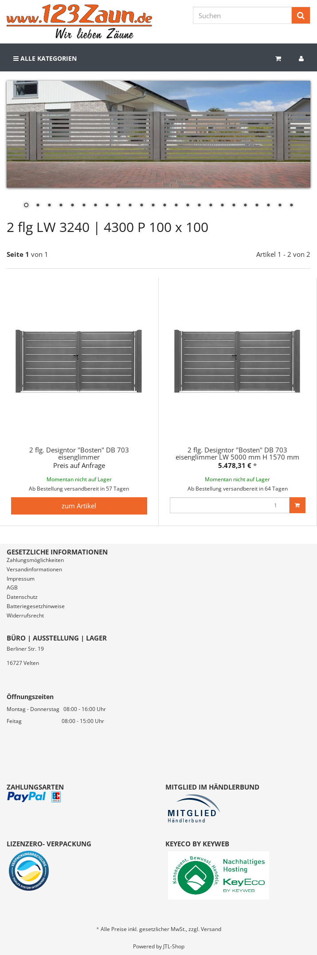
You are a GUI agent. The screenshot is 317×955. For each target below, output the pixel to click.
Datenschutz (22, 597)
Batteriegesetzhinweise (36, 606)
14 (176, 206)
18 (222, 206)
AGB (12, 587)
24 (291, 206)
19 (234, 206)
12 (153, 206)
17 (210, 206)
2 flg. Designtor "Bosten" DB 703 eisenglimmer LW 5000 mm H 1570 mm (237, 453)
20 (245, 206)
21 (257, 206)
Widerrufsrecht (25, 615)
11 (141, 206)
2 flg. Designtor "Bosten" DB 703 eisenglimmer (79, 453)
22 (268, 206)
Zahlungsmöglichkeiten (35, 560)
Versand (211, 929)
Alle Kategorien (45, 58)
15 (187, 206)
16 (199, 206)
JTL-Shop (173, 946)
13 (164, 206)
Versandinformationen (34, 569)
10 (130, 206)
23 (280, 206)
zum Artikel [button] (79, 505)
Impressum (21, 578)
